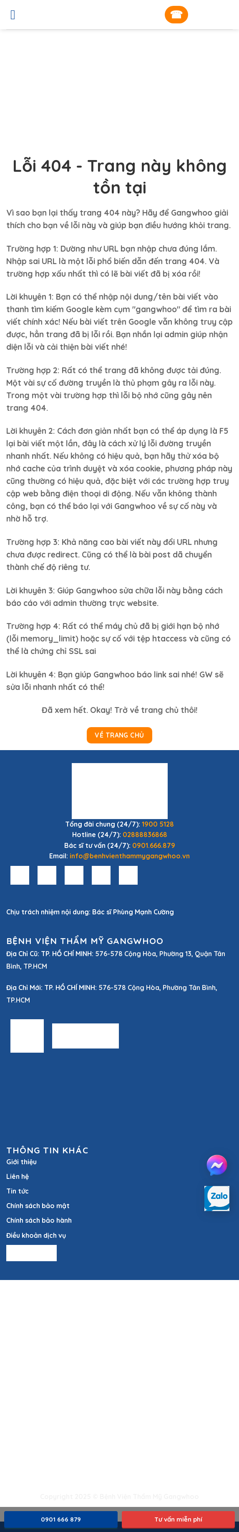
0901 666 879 (61, 1519)
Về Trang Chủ (119, 735)
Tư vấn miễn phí (178, 1519)
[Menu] (17, 15)
